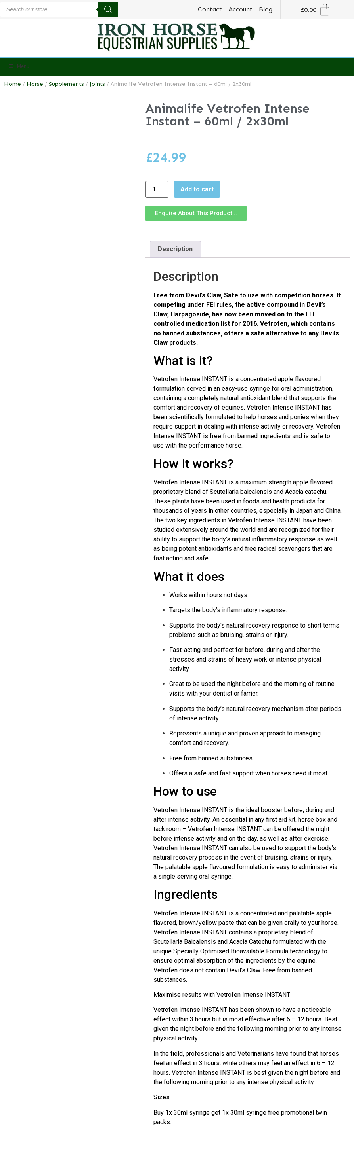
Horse (35, 83)
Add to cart (197, 189)
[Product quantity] (156, 189)
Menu (18, 66)
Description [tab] (175, 249)
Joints (97, 83)
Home (12, 83)
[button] (196, 213)
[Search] (108, 9)
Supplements (66, 83)
